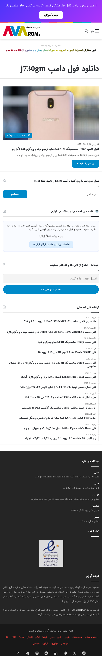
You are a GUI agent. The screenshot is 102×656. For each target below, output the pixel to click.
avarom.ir (81, 601)
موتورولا (54, 635)
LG (6, 628)
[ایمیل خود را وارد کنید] (51, 270)
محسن (95, 497)
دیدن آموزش (51, 15)
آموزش (36, 635)
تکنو (38, 628)
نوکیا (44, 628)
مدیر (96, 464)
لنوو (59, 628)
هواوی (67, 628)
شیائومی (65, 635)
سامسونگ (77, 628)
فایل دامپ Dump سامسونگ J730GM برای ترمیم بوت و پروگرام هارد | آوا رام (55, 140)
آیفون (45, 635)
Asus (21, 628)
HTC (13, 628)
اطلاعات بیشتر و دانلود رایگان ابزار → (51, 236)
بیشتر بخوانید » (85, 155)
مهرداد (95, 486)
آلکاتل (29, 628)
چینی (52, 628)
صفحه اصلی (91, 628)
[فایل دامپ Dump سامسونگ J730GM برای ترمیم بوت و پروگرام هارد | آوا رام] (51, 105)
